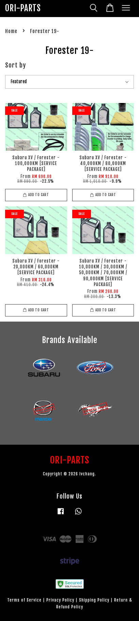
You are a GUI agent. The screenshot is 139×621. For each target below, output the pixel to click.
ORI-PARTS (23, 8)
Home (11, 31)
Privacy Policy (60, 600)
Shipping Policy (94, 600)
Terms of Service (24, 600)
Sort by (15, 65)
